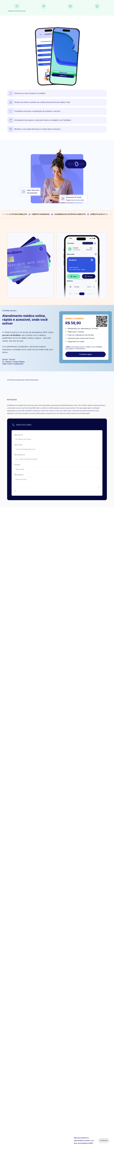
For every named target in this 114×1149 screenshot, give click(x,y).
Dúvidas (5, 982)
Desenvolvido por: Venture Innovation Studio (57, 1085)
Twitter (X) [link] (10, 1030)
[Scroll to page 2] (57, 1146)
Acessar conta (8, 976)
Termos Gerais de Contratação (14, 993)
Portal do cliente (8, 1009)
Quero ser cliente (9, 970)
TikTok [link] (9, 1025)
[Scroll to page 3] (59, 1146)
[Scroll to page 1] (54, 1146)
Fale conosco (7, 998)
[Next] (109, 1119)
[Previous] (4, 1119)
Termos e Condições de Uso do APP (16, 1015)
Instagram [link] (10, 1041)
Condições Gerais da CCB (12, 987)
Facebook (10, 1046)
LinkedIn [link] (10, 1036)
